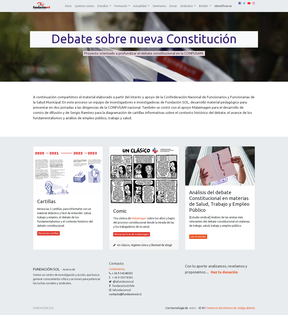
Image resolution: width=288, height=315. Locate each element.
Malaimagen (139, 218)
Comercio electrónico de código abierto (230, 308)
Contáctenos (117, 269)
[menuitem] (68, 6)
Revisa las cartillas (48, 233)
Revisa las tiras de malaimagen (131, 234)
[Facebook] (239, 3)
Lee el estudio (198, 236)
